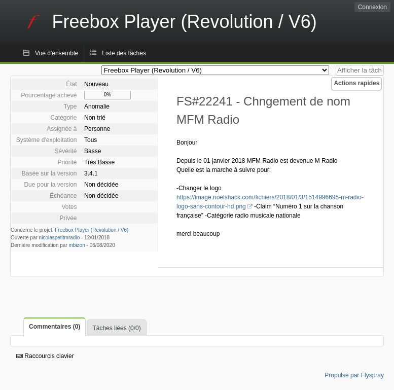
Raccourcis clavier (45, 356)
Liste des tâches (124, 53)
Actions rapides (356, 83)
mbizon (77, 245)
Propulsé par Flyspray (354, 375)
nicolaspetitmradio (59, 237)
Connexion (372, 7)
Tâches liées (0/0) (116, 328)
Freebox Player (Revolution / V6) (91, 230)
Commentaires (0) (54, 326)
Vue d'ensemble (56, 53)
